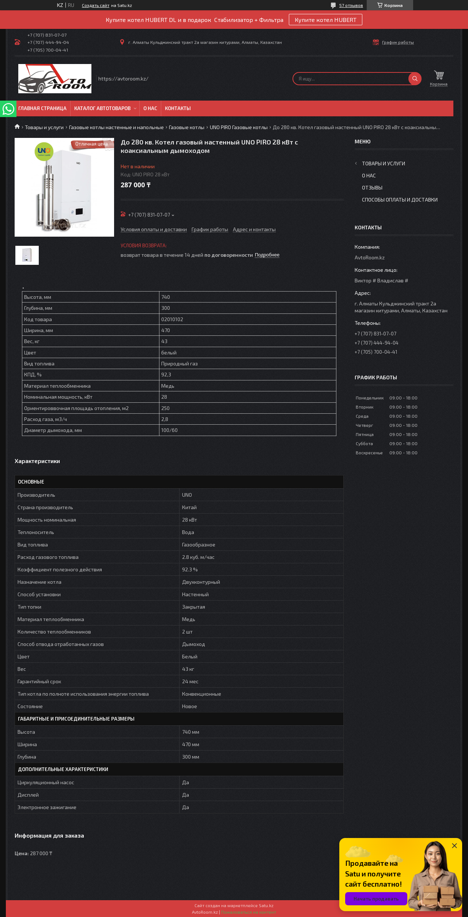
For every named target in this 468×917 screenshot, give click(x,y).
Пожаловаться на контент (248, 911)
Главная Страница (42, 108)
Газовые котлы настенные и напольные (116, 127)
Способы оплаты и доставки (400, 199)
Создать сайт (95, 5)
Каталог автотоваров (102, 108)
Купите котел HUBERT (325, 19)
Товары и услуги (44, 127)
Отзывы (372, 187)
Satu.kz (266, 905)
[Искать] (415, 78)
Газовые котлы (186, 127)
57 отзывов (351, 5)
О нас (150, 108)
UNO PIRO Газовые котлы (239, 127)
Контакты (178, 108)
